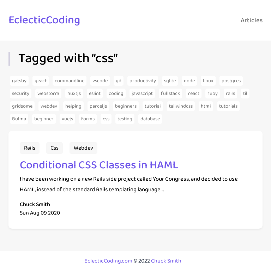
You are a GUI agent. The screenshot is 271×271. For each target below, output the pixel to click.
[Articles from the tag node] (189, 81)
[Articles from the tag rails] (230, 93)
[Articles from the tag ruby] (212, 93)
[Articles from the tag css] (106, 119)
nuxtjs (74, 93)
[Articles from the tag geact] (40, 81)
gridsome (22, 106)
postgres (231, 81)
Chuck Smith (166, 261)
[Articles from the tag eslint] (95, 93)
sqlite (170, 81)
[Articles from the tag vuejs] (67, 119)
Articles (252, 20)
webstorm (48, 93)
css (106, 119)
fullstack (170, 93)
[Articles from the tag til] (245, 93)
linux (208, 81)
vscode (100, 81)
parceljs (98, 106)
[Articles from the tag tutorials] (228, 106)
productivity (143, 81)
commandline (69, 81)
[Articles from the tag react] (193, 93)
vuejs (67, 119)
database (150, 119)
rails (230, 93)
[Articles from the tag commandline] (69, 81)
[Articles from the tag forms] (88, 119)
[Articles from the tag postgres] (231, 81)
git (118, 81)
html (206, 106)
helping (73, 106)
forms (88, 119)
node (189, 81)
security (20, 93)
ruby (212, 93)
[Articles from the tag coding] (116, 93)
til (245, 93)
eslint (95, 93)
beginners (126, 106)
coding (116, 93)
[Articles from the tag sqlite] (170, 81)
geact (41, 81)
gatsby (19, 81)
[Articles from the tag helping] (73, 106)
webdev (49, 106)
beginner (44, 119)
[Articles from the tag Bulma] (19, 119)
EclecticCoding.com (108, 261)
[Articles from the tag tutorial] (153, 106)
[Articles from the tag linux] (208, 81)
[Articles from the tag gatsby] (19, 81)
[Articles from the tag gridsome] (22, 106)
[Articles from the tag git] (119, 81)
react (193, 93)
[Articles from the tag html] (206, 106)
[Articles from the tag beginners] (126, 106)
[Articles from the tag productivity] (142, 81)
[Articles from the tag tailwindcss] (181, 106)
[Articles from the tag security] (20, 93)
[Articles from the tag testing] (124, 119)
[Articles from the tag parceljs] (98, 106)
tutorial (153, 106)
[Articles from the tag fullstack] (170, 93)
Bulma (19, 119)
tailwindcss (181, 106)
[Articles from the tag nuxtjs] (74, 93)
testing (125, 119)
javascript (142, 93)
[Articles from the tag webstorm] (48, 93)
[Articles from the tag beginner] (44, 119)
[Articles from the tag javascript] (142, 93)
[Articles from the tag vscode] (100, 81)
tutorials (228, 106)
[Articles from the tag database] (150, 119)
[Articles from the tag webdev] (48, 106)
